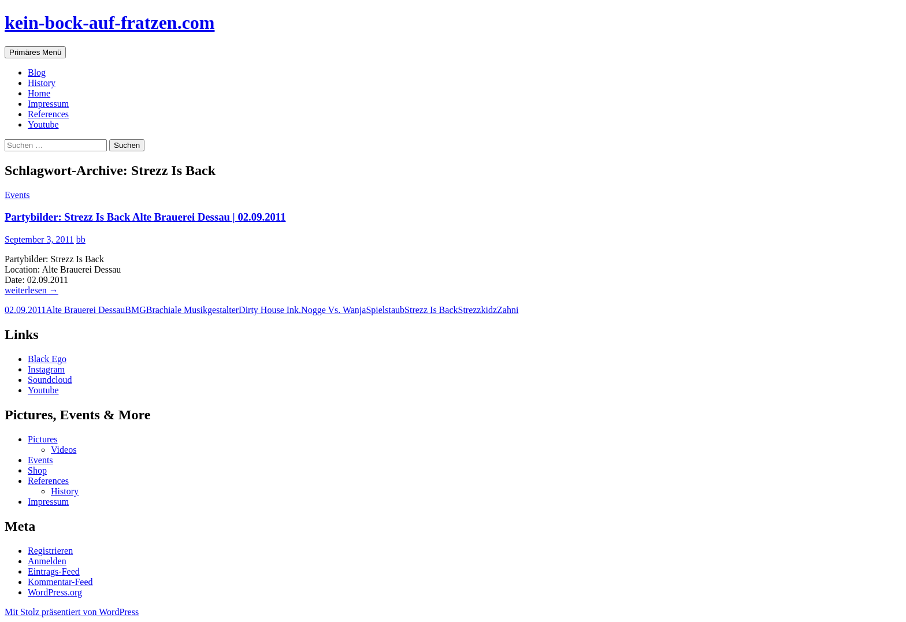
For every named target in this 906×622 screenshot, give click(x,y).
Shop (37, 470)
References (48, 114)
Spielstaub (385, 310)
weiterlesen (31, 290)
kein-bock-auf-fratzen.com (109, 22)
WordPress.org (55, 592)
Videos (63, 450)
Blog (37, 72)
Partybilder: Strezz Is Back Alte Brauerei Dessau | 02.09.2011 (145, 217)
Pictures (43, 439)
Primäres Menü (35, 52)
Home (39, 93)
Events (17, 195)
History (41, 83)
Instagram (46, 369)
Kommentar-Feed (60, 582)
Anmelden (47, 561)
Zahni (507, 310)
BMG (135, 310)
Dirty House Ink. (270, 310)
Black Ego (47, 359)
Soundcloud (50, 380)
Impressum (48, 104)
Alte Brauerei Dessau (85, 310)
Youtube (43, 124)
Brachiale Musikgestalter (192, 310)
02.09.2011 (25, 310)
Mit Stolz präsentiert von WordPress (72, 612)
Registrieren (50, 551)
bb (81, 239)
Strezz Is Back (431, 310)
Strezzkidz (477, 310)
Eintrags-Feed (54, 571)
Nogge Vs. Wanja (333, 310)
